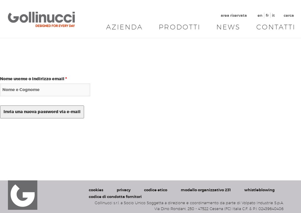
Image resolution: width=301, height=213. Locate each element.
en (259, 15)
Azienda (124, 27)
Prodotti (179, 27)
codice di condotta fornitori (115, 196)
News (228, 27)
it (273, 15)
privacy (124, 189)
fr (267, 15)
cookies (96, 189)
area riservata (234, 15)
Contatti (275, 27)
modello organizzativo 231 (206, 189)
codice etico (155, 189)
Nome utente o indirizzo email (33, 79)
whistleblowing (259, 189)
